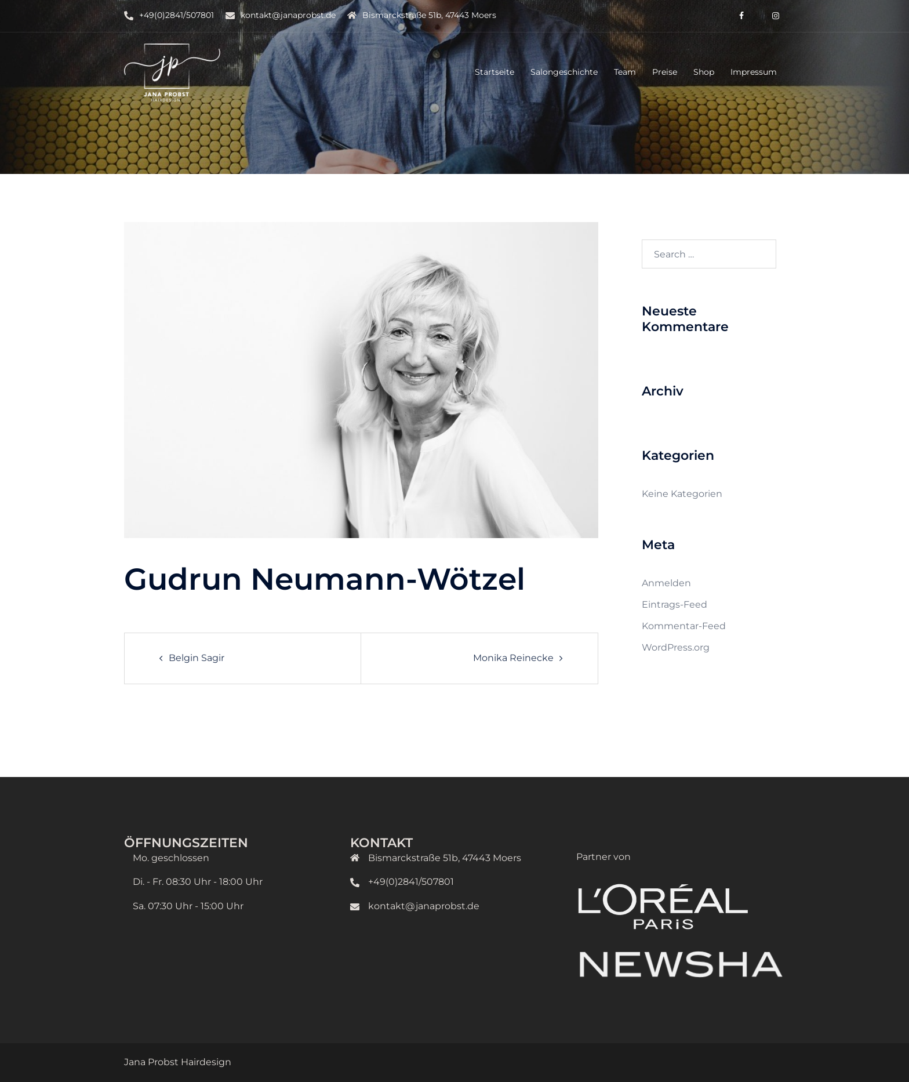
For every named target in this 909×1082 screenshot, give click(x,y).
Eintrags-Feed (674, 604)
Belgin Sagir (196, 657)
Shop (703, 72)
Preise (664, 72)
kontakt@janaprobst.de (288, 15)
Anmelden (666, 583)
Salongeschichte (564, 72)
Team (625, 72)
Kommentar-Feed (684, 625)
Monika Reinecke (513, 657)
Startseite (494, 72)
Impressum (753, 72)
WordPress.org (676, 647)
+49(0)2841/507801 (176, 15)
